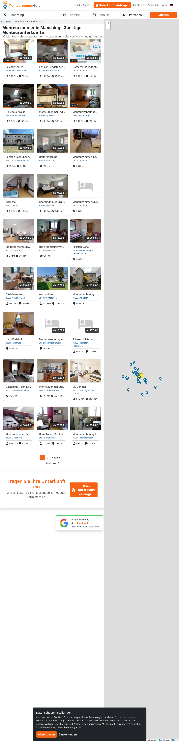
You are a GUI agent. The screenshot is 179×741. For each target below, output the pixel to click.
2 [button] (47, 457)
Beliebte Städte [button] (82, 5)
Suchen (164, 15)
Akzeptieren (46, 734)
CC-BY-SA (160, 740)
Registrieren (138, 5)
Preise (164, 5)
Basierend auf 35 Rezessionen (85, 526)
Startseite (6, 21)
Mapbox (175, 740)
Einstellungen (68, 734)
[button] (57, 457)
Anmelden (153, 5)
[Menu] (172, 5)
